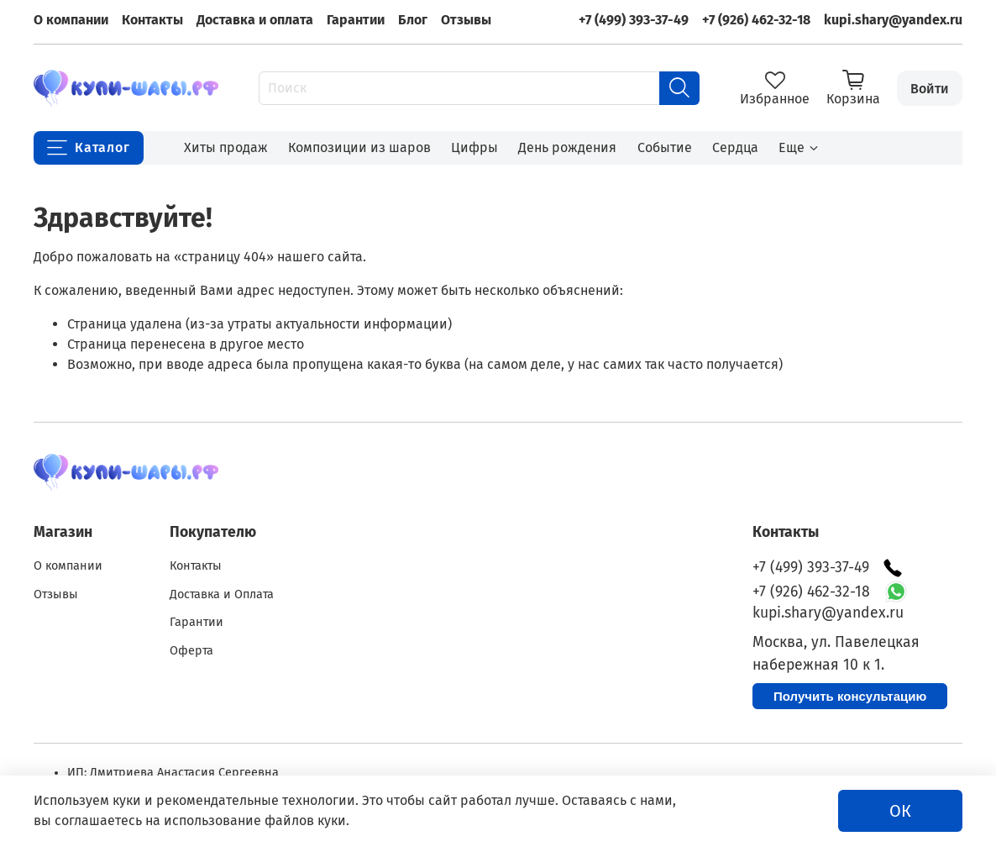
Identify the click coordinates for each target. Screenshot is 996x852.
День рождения (567, 147)
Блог (412, 20)
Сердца (735, 147)
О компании (71, 20)
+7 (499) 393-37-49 (634, 20)
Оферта (191, 651)
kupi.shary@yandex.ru (893, 20)
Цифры (474, 147)
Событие (664, 147)
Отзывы (466, 20)
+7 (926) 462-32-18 (756, 20)
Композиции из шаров (359, 147)
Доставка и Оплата (222, 594)
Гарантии (356, 20)
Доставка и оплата (255, 20)
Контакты (152, 20)
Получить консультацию (849, 696)
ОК (900, 811)
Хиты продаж (226, 147)
